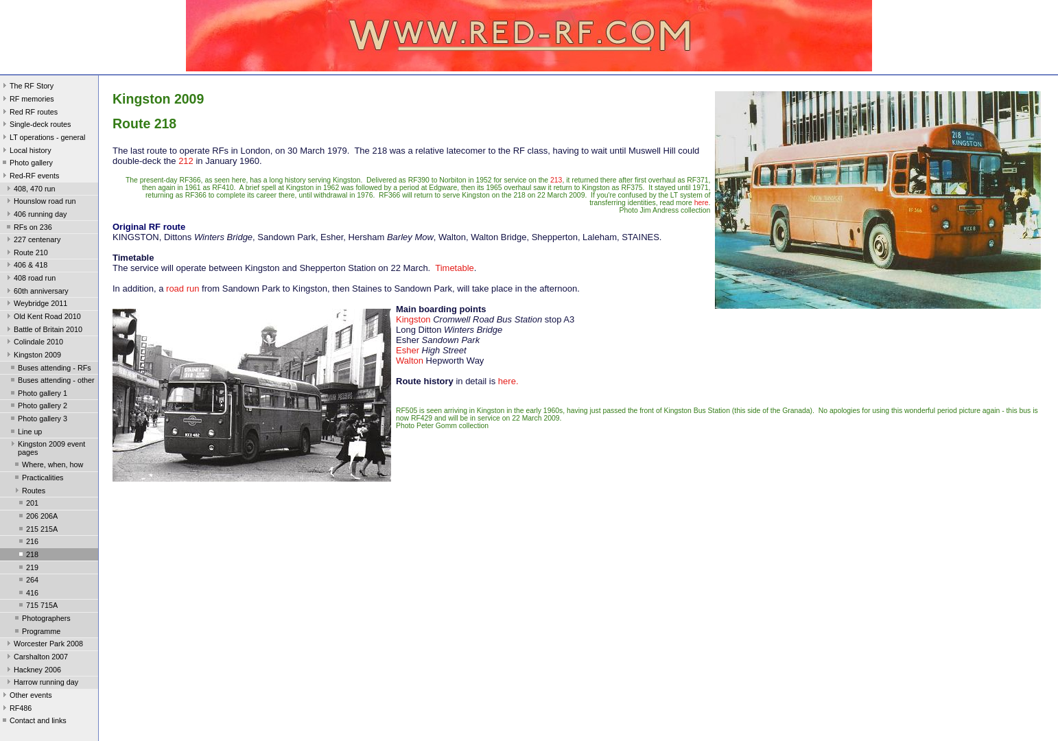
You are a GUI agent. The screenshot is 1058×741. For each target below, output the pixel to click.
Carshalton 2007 (36, 657)
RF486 (16, 709)
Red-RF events (30, 177)
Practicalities (38, 478)
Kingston (413, 319)
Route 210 (26, 253)
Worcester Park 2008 (43, 644)
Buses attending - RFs (49, 369)
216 (27, 542)
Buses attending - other (51, 381)
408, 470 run (30, 190)
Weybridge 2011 (35, 304)
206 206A (37, 517)
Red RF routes (29, 113)
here (701, 203)
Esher (407, 350)
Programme (36, 632)
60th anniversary (36, 292)
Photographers (41, 619)
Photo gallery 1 (37, 394)
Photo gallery (26, 163)
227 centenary (32, 240)
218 (27, 555)
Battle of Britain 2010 (43, 330)
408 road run (30, 279)
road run (182, 288)
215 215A (37, 530)
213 (556, 180)
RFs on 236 (28, 228)
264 (27, 581)
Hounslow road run (40, 202)
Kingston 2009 (32, 356)
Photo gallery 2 (37, 406)
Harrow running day (41, 683)
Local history (25, 151)
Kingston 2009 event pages (46, 448)
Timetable (454, 268)
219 (27, 568)
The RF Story (27, 87)
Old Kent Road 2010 (42, 317)
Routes (28, 491)
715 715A (37, 606)
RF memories (27, 100)
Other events (26, 696)
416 (27, 594)
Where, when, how (47, 465)
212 (185, 161)
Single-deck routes (35, 125)
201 (27, 504)
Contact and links (33, 721)
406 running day (35, 215)
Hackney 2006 (32, 671)
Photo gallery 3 (37, 419)
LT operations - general (42, 138)
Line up (25, 432)
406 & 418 (25, 266)
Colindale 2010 (33, 343)
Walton (409, 360)
